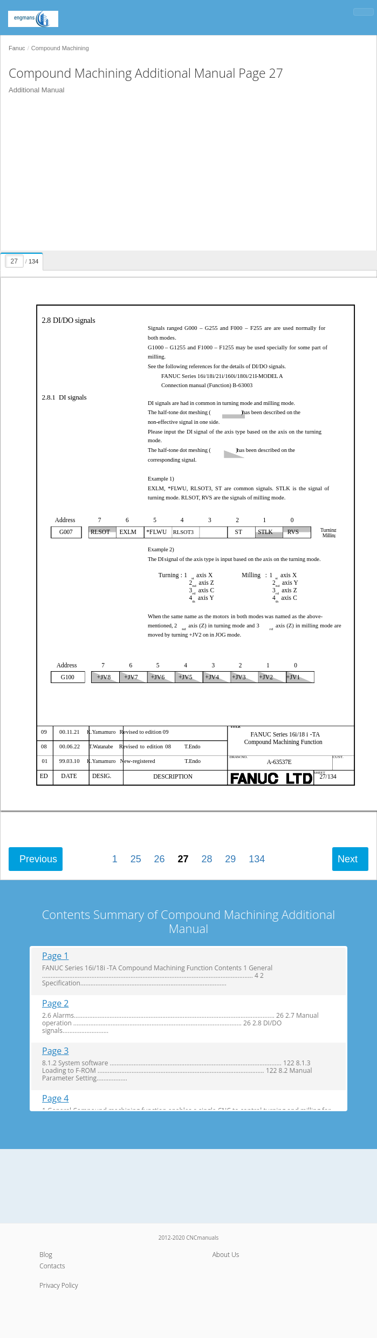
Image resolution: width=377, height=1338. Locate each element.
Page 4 (55, 1098)
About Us (226, 1254)
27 (182, 859)
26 (159, 859)
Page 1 (55, 956)
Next (348, 859)
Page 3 (55, 1051)
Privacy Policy (58, 1285)
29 (230, 859)
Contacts (52, 1266)
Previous (38, 859)
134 (257, 859)
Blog (45, 1254)
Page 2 (55, 1003)
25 (136, 859)
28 (206, 859)
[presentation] (23, 260)
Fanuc (17, 48)
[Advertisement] (184, 175)
